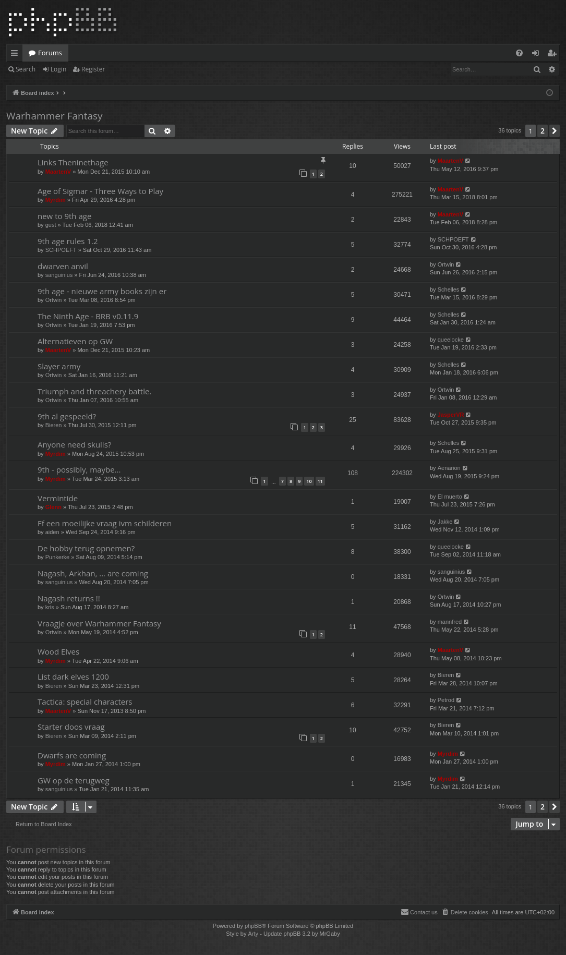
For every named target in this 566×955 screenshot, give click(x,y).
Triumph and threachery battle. (94, 391)
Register (93, 69)
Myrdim (55, 200)
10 (308, 481)
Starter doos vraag (71, 726)
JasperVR (451, 415)
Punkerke (57, 557)
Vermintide (58, 498)
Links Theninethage (73, 162)
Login (58, 69)
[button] (554, 131)
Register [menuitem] (554, 55)
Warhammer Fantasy (54, 116)
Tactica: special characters (85, 701)
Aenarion (449, 468)
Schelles (449, 289)
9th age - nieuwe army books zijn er (102, 291)
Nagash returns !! (69, 598)
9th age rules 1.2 (68, 241)
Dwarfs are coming (72, 755)
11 (320, 481)
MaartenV (58, 171)
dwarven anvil (63, 266)
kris (49, 607)
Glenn (53, 507)
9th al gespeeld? (67, 416)
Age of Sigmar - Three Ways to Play (100, 191)
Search (25, 69)
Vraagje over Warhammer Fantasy (99, 623)
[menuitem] (519, 53)
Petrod (446, 700)
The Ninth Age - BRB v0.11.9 (88, 316)
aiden (52, 532)
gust (50, 225)
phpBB (253, 926)
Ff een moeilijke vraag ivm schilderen (105, 523)
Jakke (445, 521)
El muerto (450, 496)
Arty (253, 933)
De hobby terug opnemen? (86, 548)
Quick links (16, 55)
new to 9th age (64, 216)
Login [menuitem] (538, 55)
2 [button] (542, 131)
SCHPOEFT (61, 250)
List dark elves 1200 (73, 676)
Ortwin (446, 264)
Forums (50, 52)
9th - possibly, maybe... (79, 469)
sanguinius (59, 275)
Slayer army (59, 366)
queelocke (451, 339)
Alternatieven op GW (75, 341)
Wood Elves (58, 651)
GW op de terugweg (74, 780)
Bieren (53, 425)
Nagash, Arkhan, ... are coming (93, 573)
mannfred (450, 622)
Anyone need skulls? (74, 444)
